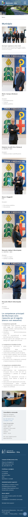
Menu (3, 17)
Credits (6, 514)
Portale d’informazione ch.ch (10, 488)
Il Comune (5, 471)
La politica (5, 473)
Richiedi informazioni (8, 503)
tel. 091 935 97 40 (8, 419)
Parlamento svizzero (8, 490)
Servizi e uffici (6, 475)
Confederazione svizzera (9, 486)
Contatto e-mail (7, 420)
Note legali (22, 514)
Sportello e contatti (7, 479)
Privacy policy (13, 514)
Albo (3, 477)
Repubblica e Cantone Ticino (10, 484)
